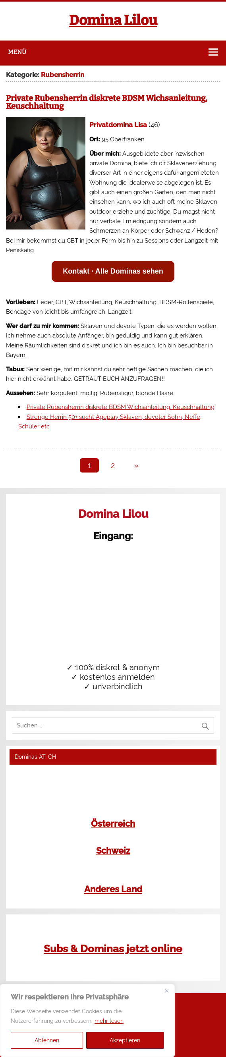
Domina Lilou (113, 20)
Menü (17, 52)
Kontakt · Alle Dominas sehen (113, 271)
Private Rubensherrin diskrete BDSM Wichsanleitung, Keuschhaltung (106, 102)
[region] (87, 1020)
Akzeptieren (125, 1040)
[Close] (166, 990)
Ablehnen (47, 1040)
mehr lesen (109, 1021)
